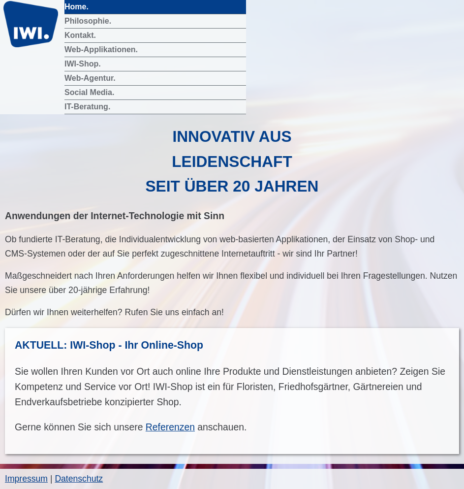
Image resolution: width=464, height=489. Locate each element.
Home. (77, 6)
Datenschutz (79, 479)
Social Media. (90, 92)
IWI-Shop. (83, 64)
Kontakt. (81, 35)
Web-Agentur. (91, 78)
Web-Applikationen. (102, 49)
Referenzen (170, 427)
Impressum (26, 479)
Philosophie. (89, 21)
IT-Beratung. (88, 106)
